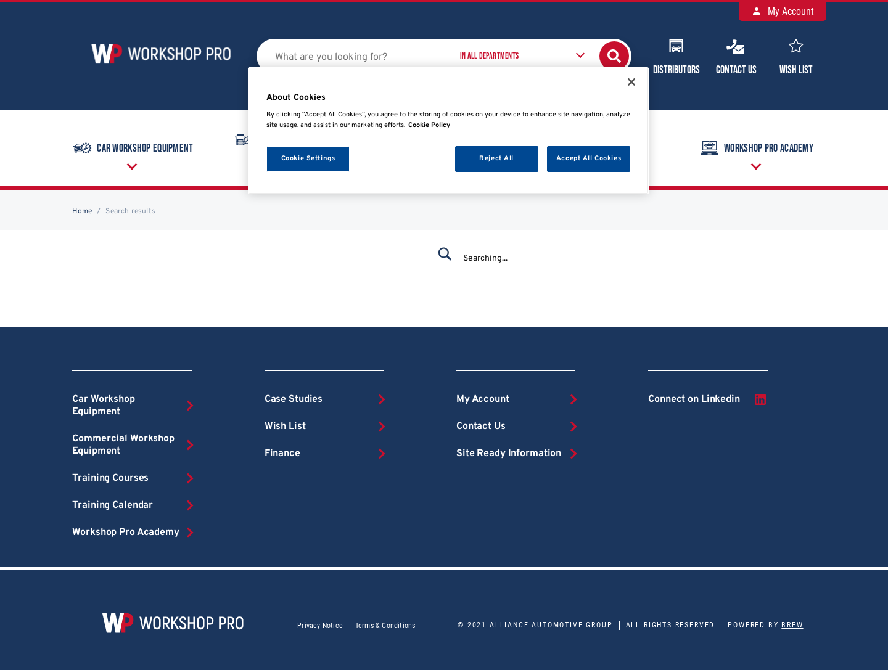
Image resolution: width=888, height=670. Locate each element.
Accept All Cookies (588, 158)
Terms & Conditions (385, 625)
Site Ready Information (508, 453)
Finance (282, 453)
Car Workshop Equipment (132, 148)
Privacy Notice (320, 625)
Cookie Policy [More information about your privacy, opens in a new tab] (429, 125)
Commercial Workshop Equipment (123, 445)
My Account (782, 11)
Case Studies (294, 399)
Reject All (496, 158)
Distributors (676, 55)
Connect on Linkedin (707, 399)
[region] (448, 131)
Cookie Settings (308, 158)
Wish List (796, 55)
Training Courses (110, 478)
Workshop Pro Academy (755, 148)
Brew (792, 625)
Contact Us (736, 55)
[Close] (631, 82)
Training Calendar (112, 505)
